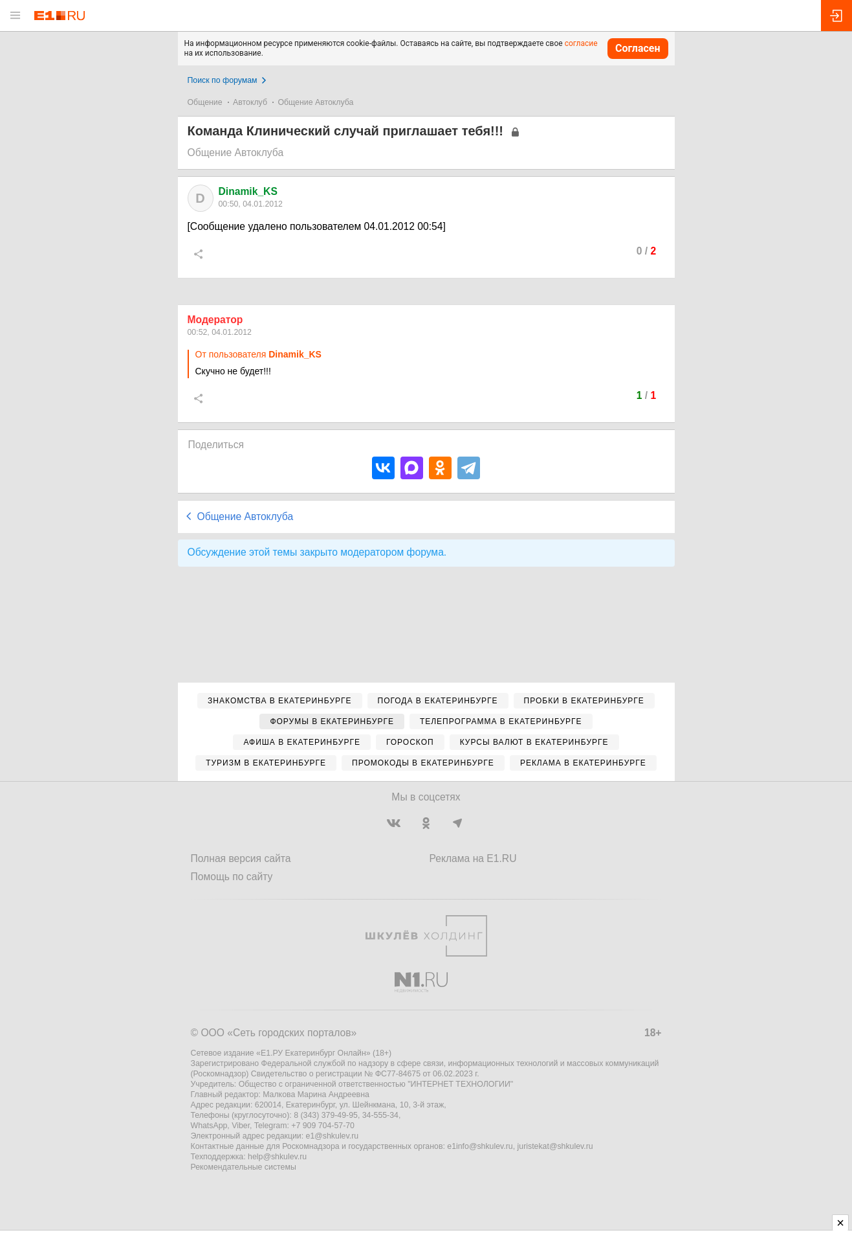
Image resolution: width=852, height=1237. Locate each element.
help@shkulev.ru (277, 1156)
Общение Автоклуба (315, 102)
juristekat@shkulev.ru (555, 1146)
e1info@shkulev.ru (479, 1146)
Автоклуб (250, 102)
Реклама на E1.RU (473, 858)
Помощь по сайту (232, 876)
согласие (581, 43)
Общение (205, 102)
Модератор (215, 319)
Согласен (638, 48)
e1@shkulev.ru (332, 1136)
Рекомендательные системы (243, 1167)
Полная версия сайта (241, 858)
